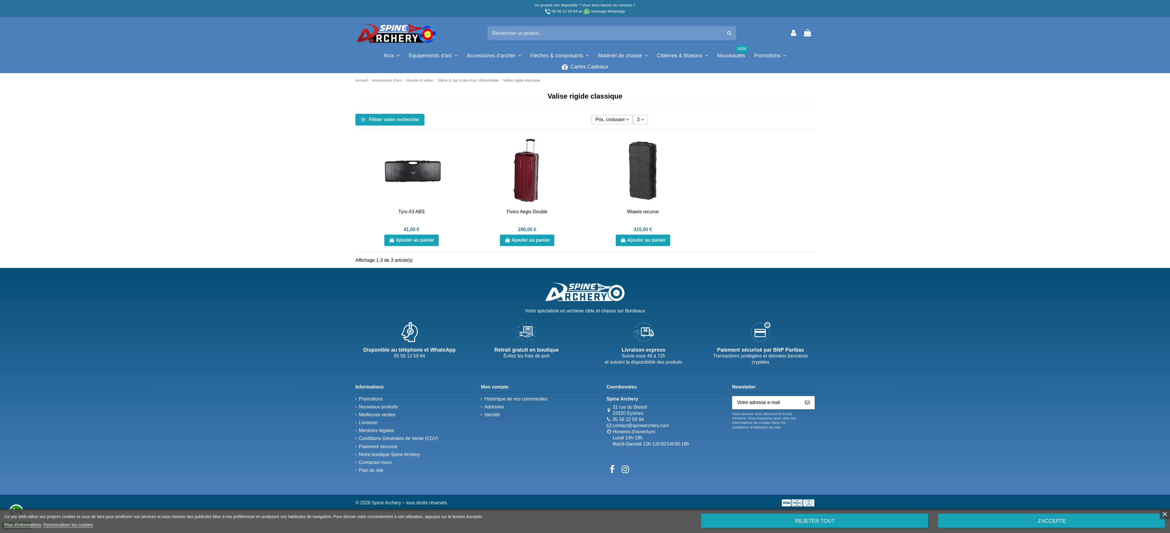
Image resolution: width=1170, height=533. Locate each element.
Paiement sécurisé (378, 446)
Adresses (494, 406)
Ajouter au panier (411, 240)
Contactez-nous (375, 462)
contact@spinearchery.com (640, 425)
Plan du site (371, 470)
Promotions (371, 398)
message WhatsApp (608, 11)
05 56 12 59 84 (564, 11)
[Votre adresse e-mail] (766, 402)
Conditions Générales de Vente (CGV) (398, 438)
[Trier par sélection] (612, 119)
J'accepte (1051, 521)
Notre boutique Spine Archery (389, 454)
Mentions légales (376, 430)
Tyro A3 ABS (411, 211)
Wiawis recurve (643, 211)
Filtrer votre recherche (390, 119)
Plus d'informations (22, 524)
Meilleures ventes (377, 414)
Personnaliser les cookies (68, 524)
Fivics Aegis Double (527, 211)
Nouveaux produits (378, 406)
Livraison (368, 422)
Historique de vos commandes (515, 398)
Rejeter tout (815, 521)
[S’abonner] (807, 402)
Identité (492, 414)
